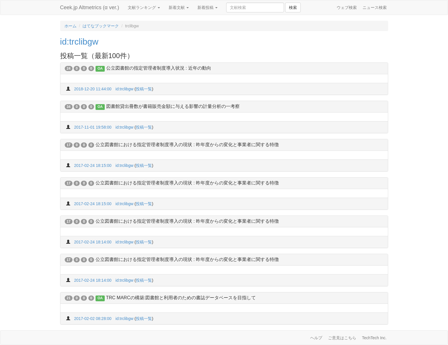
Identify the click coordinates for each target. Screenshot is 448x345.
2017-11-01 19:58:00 (92, 127)
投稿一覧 (144, 89)
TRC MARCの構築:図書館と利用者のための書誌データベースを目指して (181, 297)
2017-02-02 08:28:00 (92, 318)
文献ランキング (144, 7)
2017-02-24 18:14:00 (92, 242)
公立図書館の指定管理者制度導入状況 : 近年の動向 (158, 68)
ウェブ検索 (347, 7)
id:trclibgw (79, 41)
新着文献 (179, 7)
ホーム (70, 26)
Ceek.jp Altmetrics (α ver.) (89, 7)
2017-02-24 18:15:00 (92, 165)
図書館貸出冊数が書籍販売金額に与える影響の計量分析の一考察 (173, 106)
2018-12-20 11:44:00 (92, 89)
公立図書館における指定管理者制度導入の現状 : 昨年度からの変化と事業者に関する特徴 (187, 144)
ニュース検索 (375, 7)
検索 (293, 7)
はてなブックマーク (101, 26)
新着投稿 (207, 7)
